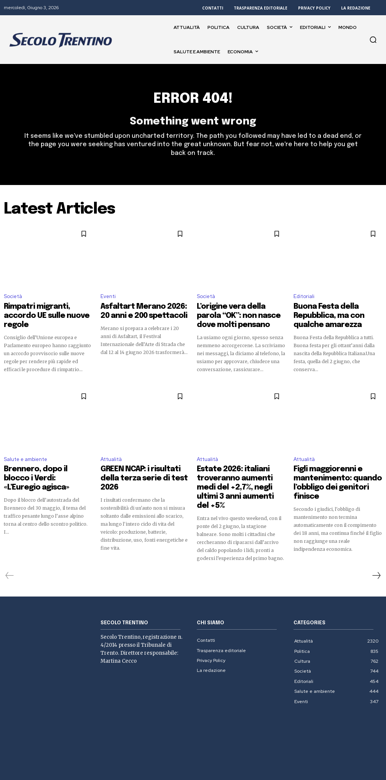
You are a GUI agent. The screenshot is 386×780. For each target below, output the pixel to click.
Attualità (111, 449)
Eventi (108, 300)
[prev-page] (10, 541)
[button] (373, 39)
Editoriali (303, 300)
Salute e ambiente (25, 449)
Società (13, 300)
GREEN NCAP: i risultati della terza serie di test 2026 (137, 461)
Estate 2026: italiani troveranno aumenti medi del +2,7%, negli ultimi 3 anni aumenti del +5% (240, 465)
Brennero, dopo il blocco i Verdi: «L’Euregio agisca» (47, 461)
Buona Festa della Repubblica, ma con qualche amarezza (333, 312)
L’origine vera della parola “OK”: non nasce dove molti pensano (239, 312)
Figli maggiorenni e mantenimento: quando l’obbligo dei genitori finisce (330, 465)
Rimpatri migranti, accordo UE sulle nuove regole (44, 312)
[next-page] (376, 541)
